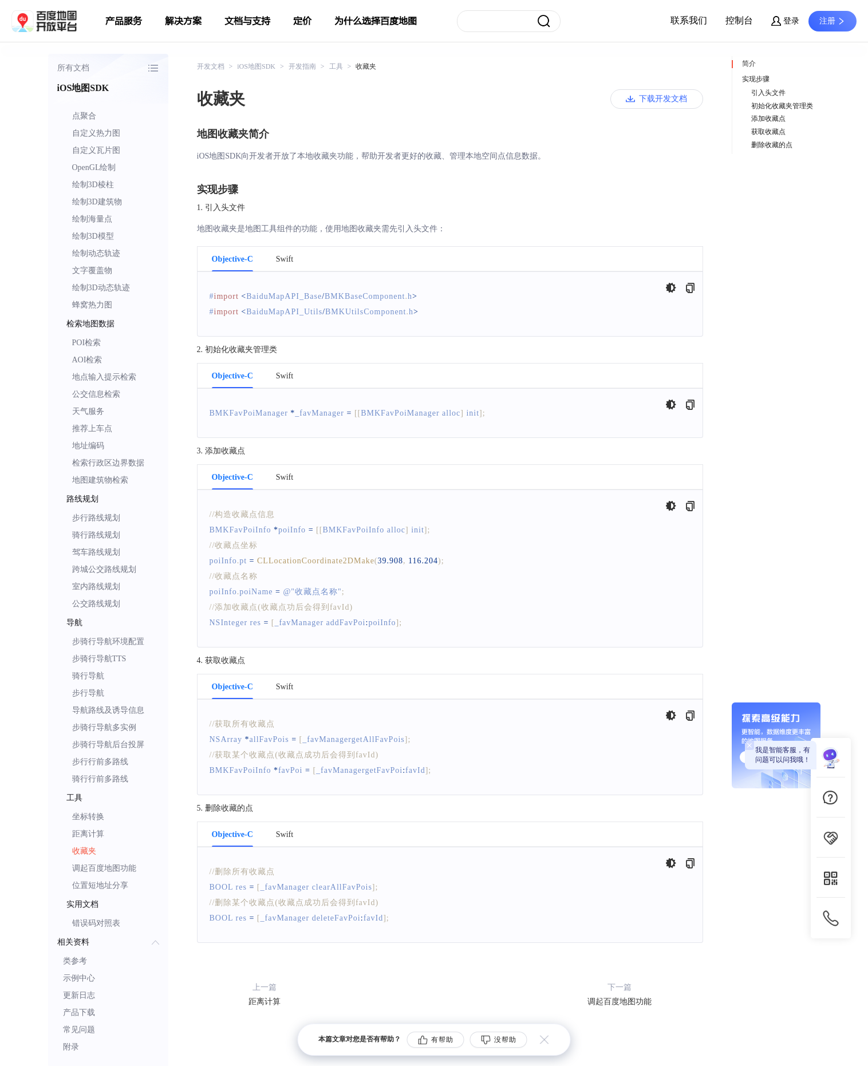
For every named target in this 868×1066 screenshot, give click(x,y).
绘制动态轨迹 (96, 253)
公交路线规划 (96, 603)
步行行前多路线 (100, 761)
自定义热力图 (96, 133)
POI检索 (86, 342)
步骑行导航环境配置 (108, 641)
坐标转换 (88, 816)
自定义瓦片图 (96, 150)
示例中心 (79, 978)
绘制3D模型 (93, 236)
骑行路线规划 (96, 535)
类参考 (75, 961)
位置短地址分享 (100, 885)
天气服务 (88, 411)
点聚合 (84, 116)
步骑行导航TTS (99, 658)
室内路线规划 (96, 586)
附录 (71, 1047)
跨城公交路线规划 (104, 569)
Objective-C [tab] (232, 259)
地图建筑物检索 (100, 480)
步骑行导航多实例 (104, 727)
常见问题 (79, 1029)
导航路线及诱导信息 (108, 710)
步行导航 (88, 693)
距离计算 (88, 834)
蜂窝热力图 (92, 305)
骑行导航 (88, 676)
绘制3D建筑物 (97, 202)
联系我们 (688, 20)
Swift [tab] (284, 259)
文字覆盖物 (92, 270)
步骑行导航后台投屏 (108, 744)
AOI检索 (87, 360)
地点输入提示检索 (104, 377)
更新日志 (79, 995)
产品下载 (79, 1012)
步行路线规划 (96, 518)
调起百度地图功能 (104, 868)
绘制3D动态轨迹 (101, 287)
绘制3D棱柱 (93, 184)
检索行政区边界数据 (108, 463)
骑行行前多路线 (100, 779)
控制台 (739, 20)
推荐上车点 (92, 428)
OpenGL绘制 (94, 167)
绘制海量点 (92, 219)
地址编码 (88, 445)
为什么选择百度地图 (375, 21)
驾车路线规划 (96, 552)
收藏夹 (84, 851)
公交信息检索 (96, 394)
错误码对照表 (96, 923)
